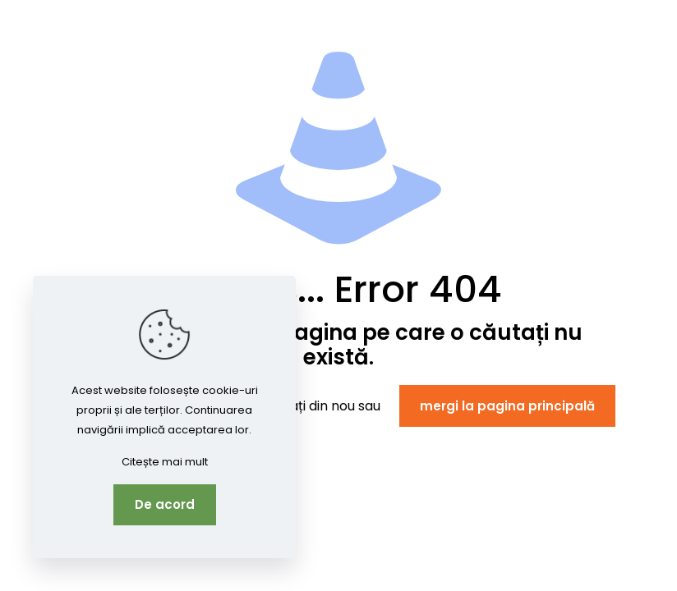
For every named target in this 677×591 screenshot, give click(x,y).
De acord (165, 504)
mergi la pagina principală (507, 406)
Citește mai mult (165, 462)
